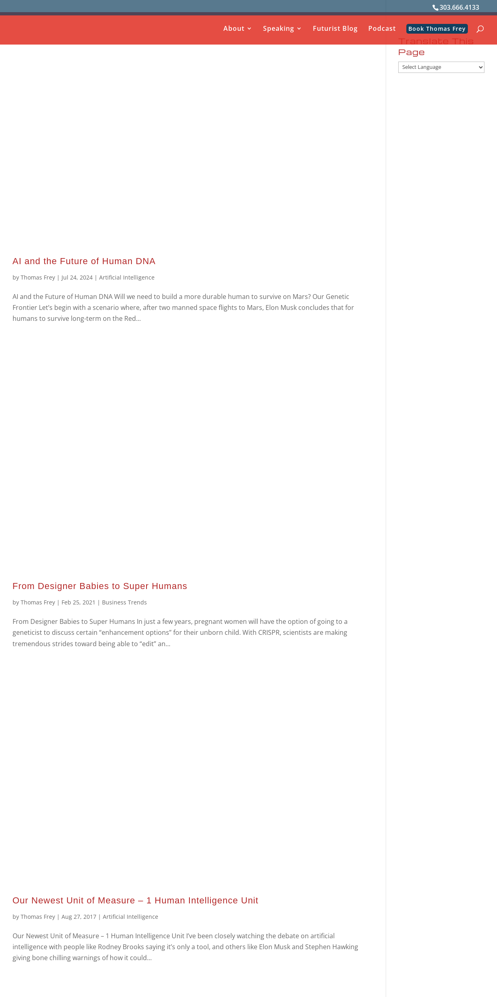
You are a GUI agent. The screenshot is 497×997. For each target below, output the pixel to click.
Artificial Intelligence (127, 277)
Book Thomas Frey (437, 28)
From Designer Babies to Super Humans (100, 586)
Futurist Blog (335, 29)
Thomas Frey (38, 277)
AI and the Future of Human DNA (84, 261)
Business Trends (124, 602)
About (233, 29)
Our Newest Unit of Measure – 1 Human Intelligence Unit (136, 900)
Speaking (278, 29)
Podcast (382, 29)
